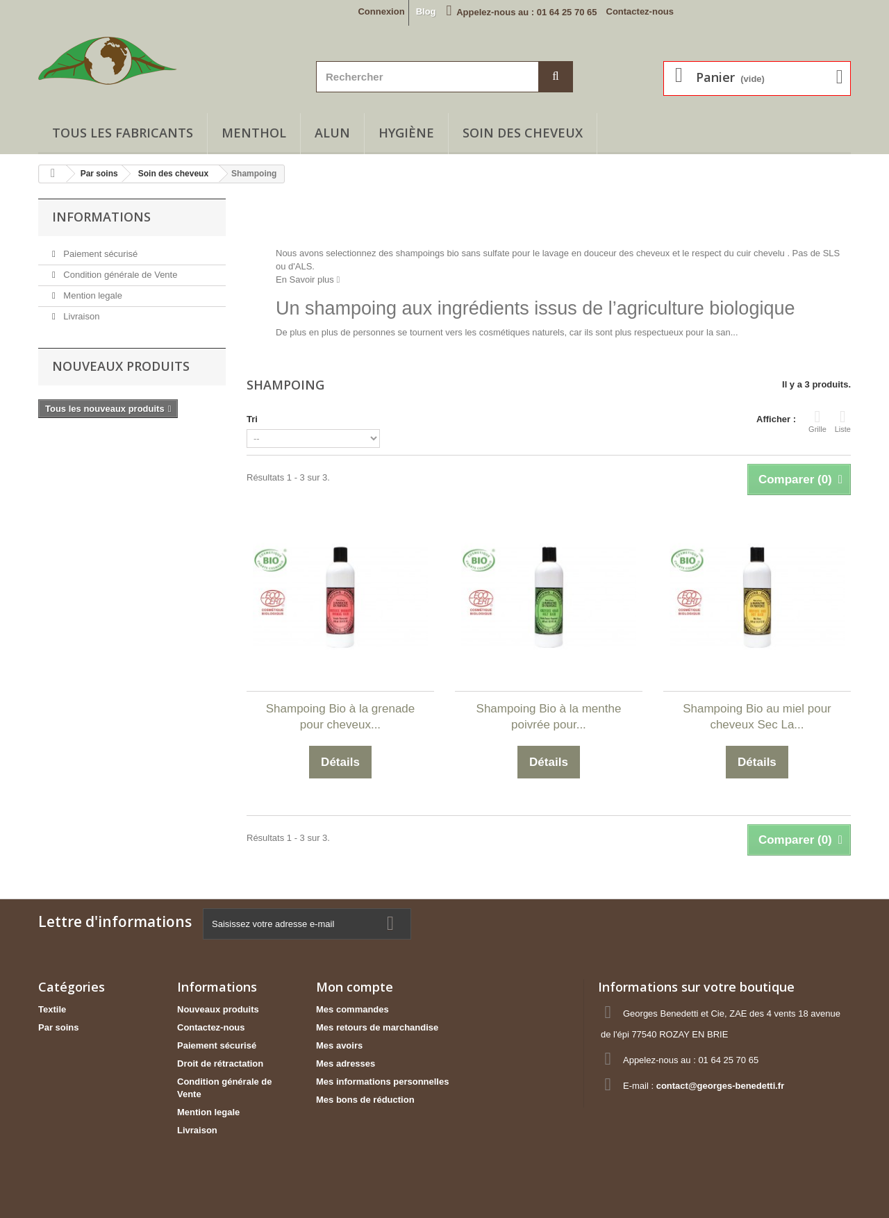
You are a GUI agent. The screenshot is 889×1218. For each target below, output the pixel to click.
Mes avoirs (339, 1045)
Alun (332, 132)
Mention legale (91, 295)
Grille (817, 420)
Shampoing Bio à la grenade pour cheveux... (340, 716)
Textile (52, 1009)
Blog (426, 11)
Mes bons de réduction (365, 1099)
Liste (843, 420)
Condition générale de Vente (119, 274)
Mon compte (354, 986)
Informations (101, 216)
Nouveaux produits (121, 366)
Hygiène (406, 132)
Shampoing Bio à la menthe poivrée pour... (549, 716)
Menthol (254, 132)
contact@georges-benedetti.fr (720, 1086)
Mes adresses (345, 1063)
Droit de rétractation (220, 1063)
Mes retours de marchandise (377, 1027)
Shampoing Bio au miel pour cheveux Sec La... (757, 716)
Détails (290, 345)
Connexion (381, 11)
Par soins (58, 1027)
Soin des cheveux (523, 132)
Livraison (80, 316)
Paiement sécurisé (99, 254)
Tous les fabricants (122, 132)
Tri (252, 419)
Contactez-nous (640, 11)
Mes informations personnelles (382, 1081)
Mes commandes (352, 1009)
